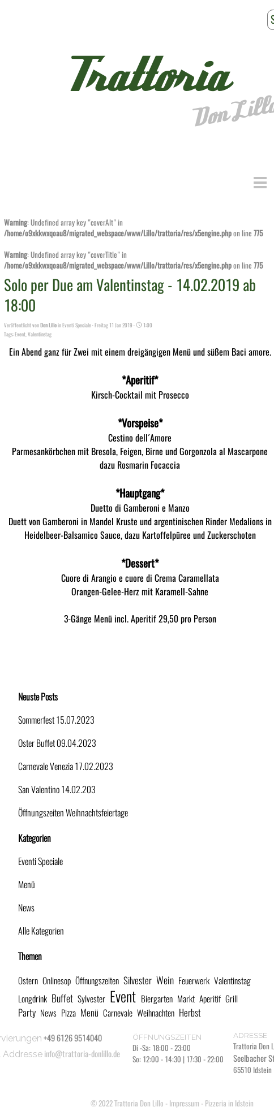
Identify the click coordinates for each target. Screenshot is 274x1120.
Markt (186, 999)
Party (27, 1012)
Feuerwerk (193, 981)
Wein (165, 980)
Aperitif (210, 999)
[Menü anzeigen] (260, 182)
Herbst (190, 1012)
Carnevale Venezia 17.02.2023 (65, 766)
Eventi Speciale (40, 861)
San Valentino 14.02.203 (57, 789)
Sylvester (91, 999)
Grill (231, 999)
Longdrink (32, 999)
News (26, 908)
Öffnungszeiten (97, 981)
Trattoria (144, 76)
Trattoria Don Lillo (139, 1103)
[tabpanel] (195, 1053)
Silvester (137, 980)
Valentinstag (40, 334)
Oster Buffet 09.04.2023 (57, 743)
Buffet (62, 998)
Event (20, 334)
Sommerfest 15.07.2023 (56, 720)
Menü (26, 884)
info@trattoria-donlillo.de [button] (82, 1054)
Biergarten (157, 999)
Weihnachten (155, 1013)
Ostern (28, 981)
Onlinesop (56, 981)
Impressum (184, 1103)
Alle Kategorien (41, 931)
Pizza (68, 1013)
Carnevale (117, 1013)
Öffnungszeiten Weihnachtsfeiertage (73, 813)
